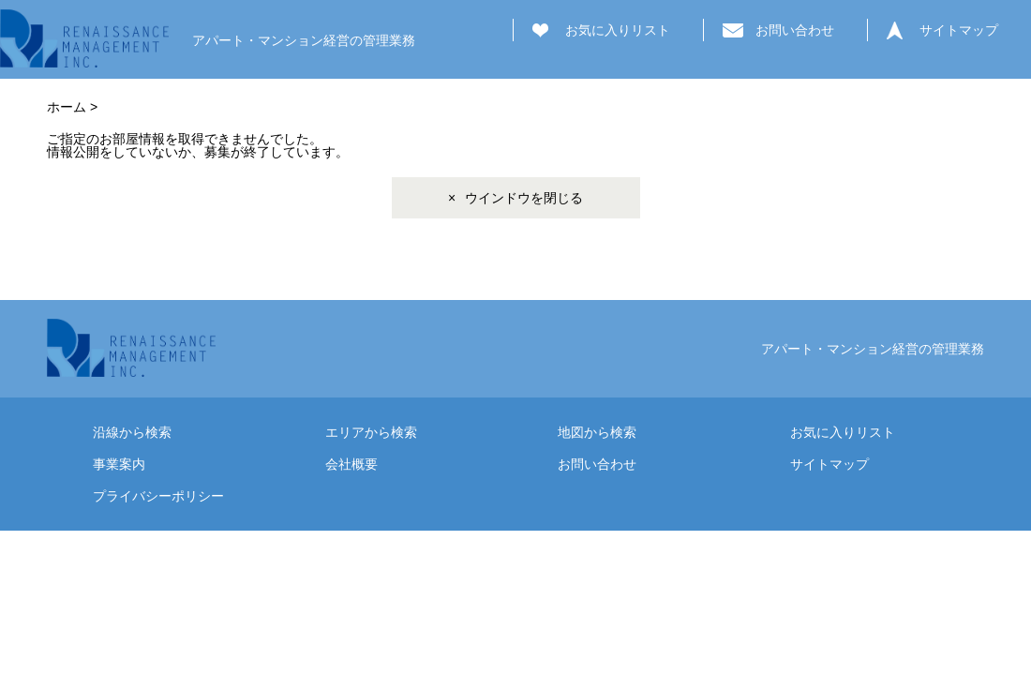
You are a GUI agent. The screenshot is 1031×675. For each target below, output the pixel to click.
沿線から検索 (132, 432)
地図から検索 (597, 432)
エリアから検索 (371, 432)
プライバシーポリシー (158, 495)
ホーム (66, 106)
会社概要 (351, 464)
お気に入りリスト (617, 30)
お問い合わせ (794, 30)
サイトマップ (958, 30)
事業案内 (119, 464)
